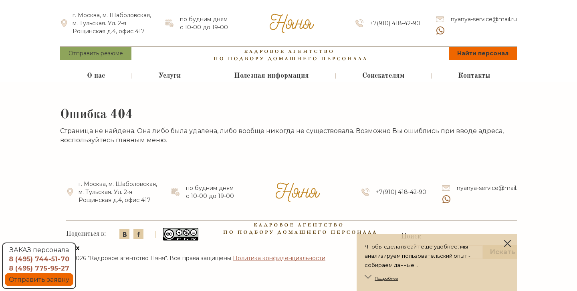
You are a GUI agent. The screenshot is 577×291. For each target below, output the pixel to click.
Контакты (474, 75)
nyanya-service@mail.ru (484, 19)
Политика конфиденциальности (279, 258)
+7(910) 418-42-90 (394, 23)
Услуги (169, 75)
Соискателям (383, 75)
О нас (96, 75)
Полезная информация (271, 75)
